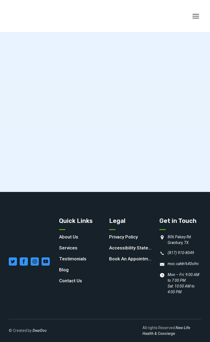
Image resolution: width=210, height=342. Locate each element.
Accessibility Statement (131, 248)
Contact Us (70, 280)
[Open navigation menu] (195, 16)
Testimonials (72, 258)
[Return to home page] (37, 16)
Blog (64, 269)
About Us (68, 237)
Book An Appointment (131, 258)
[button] (13, 261)
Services (68, 248)
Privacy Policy (123, 237)
